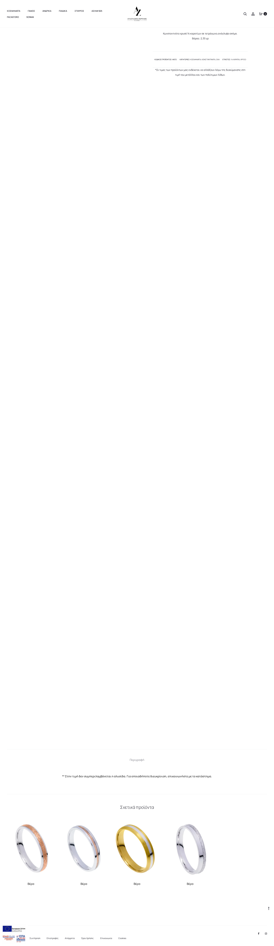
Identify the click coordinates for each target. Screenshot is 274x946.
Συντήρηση (35, 938)
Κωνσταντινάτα (208, 59)
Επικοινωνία (106, 938)
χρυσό (243, 59)
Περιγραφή (137, 760)
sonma (30, 17)
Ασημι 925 (97, 10)
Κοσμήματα (195, 59)
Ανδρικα (46, 10)
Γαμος (31, 10)
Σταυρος (79, 10)
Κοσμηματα (13, 10)
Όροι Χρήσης (87, 938)
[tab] (137, 759)
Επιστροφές (53, 938)
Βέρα (31, 884)
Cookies (122, 938)
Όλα (217, 59)
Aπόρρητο (70, 938)
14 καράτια (235, 59)
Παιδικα (63, 10)
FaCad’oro (13, 17)
